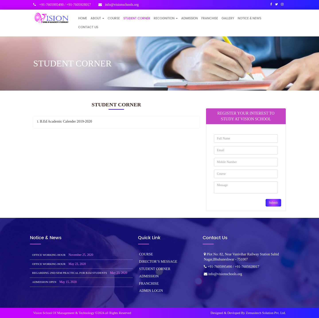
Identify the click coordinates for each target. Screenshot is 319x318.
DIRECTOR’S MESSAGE (158, 261)
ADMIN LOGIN (151, 290)
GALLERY (228, 18)
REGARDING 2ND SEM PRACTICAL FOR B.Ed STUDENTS (69, 272)
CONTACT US (88, 27)
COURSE (114, 18)
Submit (273, 202)
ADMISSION (189, 18)
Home (82, 18)
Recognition (166, 18)
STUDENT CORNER (136, 18)
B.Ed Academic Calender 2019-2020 (66, 121)
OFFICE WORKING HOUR (49, 254)
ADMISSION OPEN (44, 282)
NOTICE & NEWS (249, 18)
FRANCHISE (209, 18)
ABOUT (97, 18)
